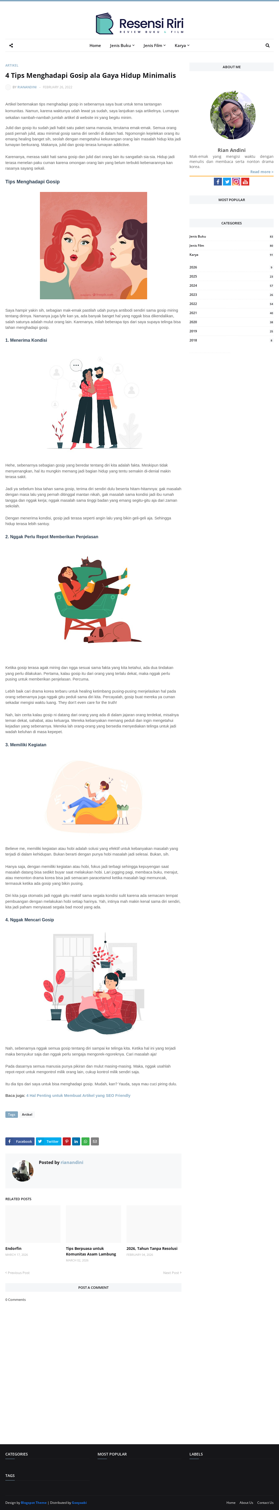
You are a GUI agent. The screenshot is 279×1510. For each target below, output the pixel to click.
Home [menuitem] (95, 45)
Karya (231, 254)
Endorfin (13, 1248)
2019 (231, 331)
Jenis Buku (231, 236)
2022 (231, 303)
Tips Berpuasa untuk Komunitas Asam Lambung (91, 1251)
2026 (231, 267)
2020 (231, 322)
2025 (231, 276)
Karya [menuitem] (180, 45)
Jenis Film (231, 245)
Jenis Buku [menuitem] (120, 45)
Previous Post (19, 1272)
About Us (246, 1502)
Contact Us (265, 1502)
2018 (231, 340)
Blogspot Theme (34, 1502)
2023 (231, 294)
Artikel (11, 65)
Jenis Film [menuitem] (153, 45)
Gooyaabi (79, 1502)
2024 (231, 285)
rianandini (27, 87)
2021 (231, 313)
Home (231, 1502)
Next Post (171, 1272)
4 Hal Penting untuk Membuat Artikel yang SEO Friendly (78, 1095)
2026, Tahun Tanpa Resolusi (152, 1248)
